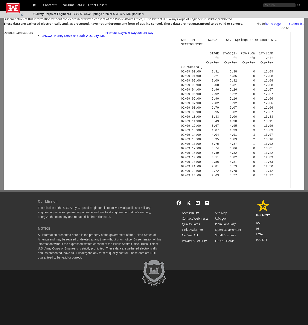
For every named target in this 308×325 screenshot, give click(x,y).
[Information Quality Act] (196, 224)
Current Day (144, 33)
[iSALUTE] (263, 240)
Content (50, 5)
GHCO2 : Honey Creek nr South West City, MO (73, 36)
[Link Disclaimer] (196, 230)
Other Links (97, 5)
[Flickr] (207, 203)
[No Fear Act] (196, 236)
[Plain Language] (228, 224)
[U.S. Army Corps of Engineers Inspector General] (263, 229)
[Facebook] (179, 203)
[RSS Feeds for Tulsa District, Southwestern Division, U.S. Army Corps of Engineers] (263, 223)
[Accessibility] (196, 213)
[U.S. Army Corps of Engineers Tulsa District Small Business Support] (228, 236)
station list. (296, 24)
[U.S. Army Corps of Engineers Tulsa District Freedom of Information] (263, 234)
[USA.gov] (228, 219)
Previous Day (114, 33)
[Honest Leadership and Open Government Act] (228, 230)
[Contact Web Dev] (196, 219)
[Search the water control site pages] (279, 5)
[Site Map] (228, 213)
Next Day (130, 33)
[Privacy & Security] (196, 241)
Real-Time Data (73, 5)
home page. (273, 24)
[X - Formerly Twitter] (188, 203)
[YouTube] (198, 203)
